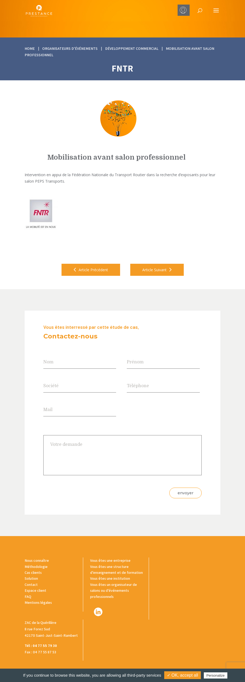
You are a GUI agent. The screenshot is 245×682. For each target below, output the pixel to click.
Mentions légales (38, 602)
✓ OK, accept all (182, 675)
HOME (30, 48)
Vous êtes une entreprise (110, 560)
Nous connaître (37, 560)
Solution (31, 578)
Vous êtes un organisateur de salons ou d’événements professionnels (113, 590)
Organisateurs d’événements (70, 48)
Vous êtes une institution (110, 578)
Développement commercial (131, 48)
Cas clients (33, 572)
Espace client (35, 590)
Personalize (215, 675)
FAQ (28, 596)
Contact (31, 584)
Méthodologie (36, 566)
